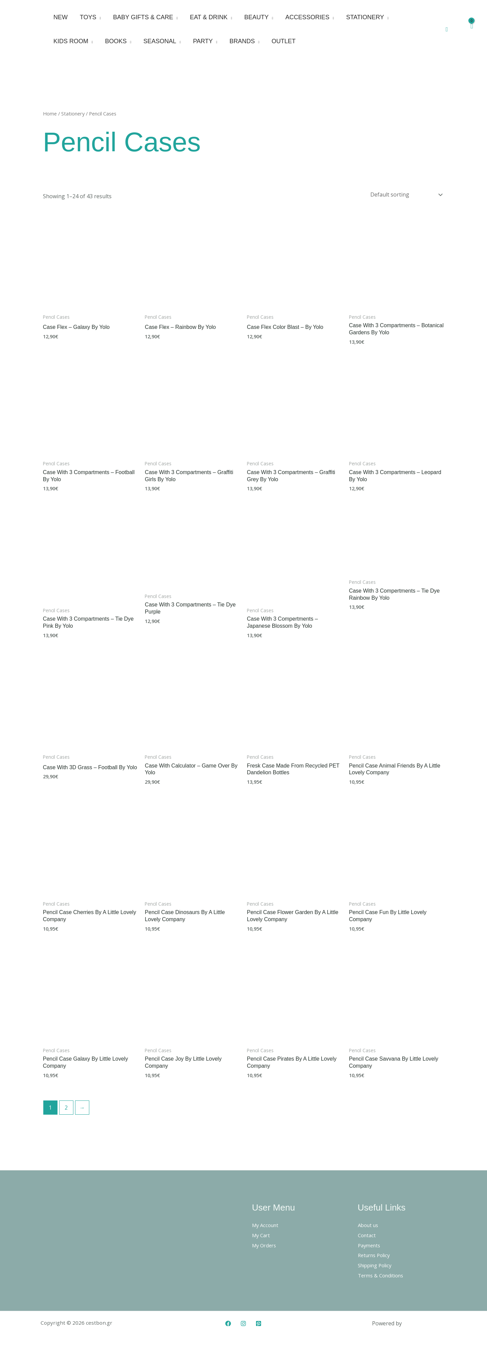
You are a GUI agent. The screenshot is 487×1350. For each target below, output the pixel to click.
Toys (88, 17)
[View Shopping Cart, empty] (471, 29)
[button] (447, 29)
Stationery (365, 17)
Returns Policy (376, 1253)
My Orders (265, 1243)
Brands (242, 41)
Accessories (307, 17)
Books (116, 41)
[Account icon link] (458, 29)
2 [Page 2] (66, 1106)
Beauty (256, 17)
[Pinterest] (258, 1322)
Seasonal (159, 41)
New (60, 17)
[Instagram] (243, 1322)
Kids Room (70, 41)
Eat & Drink (208, 17)
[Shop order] (405, 193)
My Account (266, 1223)
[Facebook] (228, 1322)
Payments (370, 1243)
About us (369, 1223)
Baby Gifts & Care (143, 17)
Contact (367, 1233)
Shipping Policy (377, 1263)
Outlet (284, 41)
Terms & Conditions (383, 1273)
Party (203, 41)
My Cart (262, 1233)
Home (50, 113)
